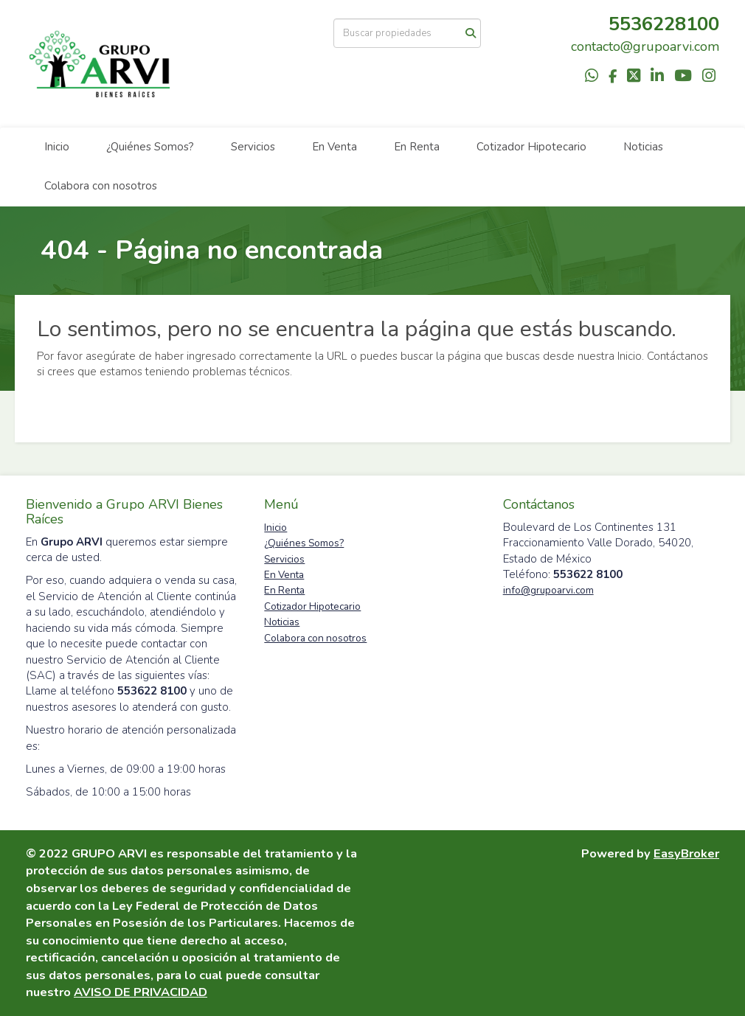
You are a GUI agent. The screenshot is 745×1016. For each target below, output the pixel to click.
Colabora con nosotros (100, 185)
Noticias (643, 146)
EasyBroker (686, 853)
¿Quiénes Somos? (150, 146)
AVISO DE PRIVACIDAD (140, 992)
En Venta (334, 146)
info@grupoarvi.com (548, 590)
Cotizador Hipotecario (531, 146)
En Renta (417, 146)
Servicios (253, 146)
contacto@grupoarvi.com (645, 46)
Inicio (56, 146)
